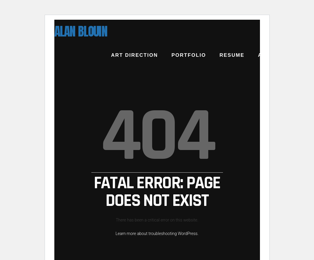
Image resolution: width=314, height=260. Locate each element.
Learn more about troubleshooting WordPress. (156, 233)
